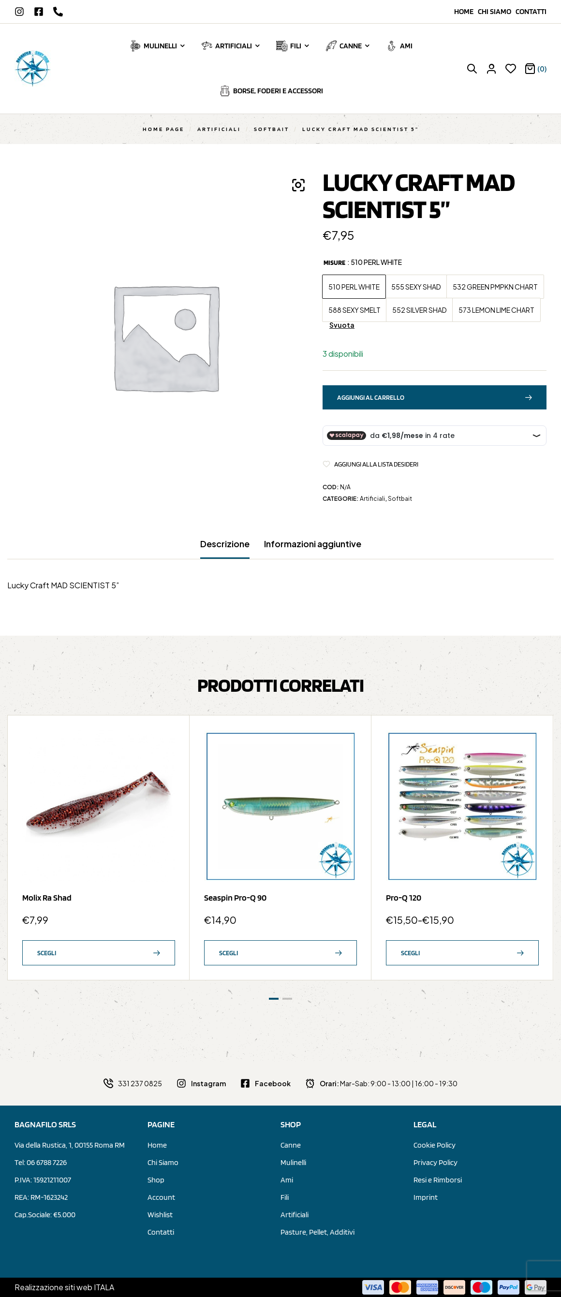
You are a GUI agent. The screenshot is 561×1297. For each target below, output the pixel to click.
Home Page (163, 128)
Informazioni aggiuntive (312, 544)
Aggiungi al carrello (370, 397)
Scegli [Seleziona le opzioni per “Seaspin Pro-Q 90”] (228, 953)
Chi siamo (497, 11)
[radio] (354, 287)
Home (466, 11)
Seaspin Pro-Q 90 (235, 897)
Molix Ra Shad (47, 897)
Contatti (531, 11)
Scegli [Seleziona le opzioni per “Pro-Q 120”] (410, 953)
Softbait (271, 128)
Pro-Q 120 (403, 897)
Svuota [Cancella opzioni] (341, 325)
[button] (298, 185)
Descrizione (225, 544)
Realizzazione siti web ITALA (64, 1287)
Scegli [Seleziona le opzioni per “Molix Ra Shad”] (46, 953)
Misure (334, 262)
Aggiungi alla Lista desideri (376, 464)
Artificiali (219, 128)
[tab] (225, 549)
